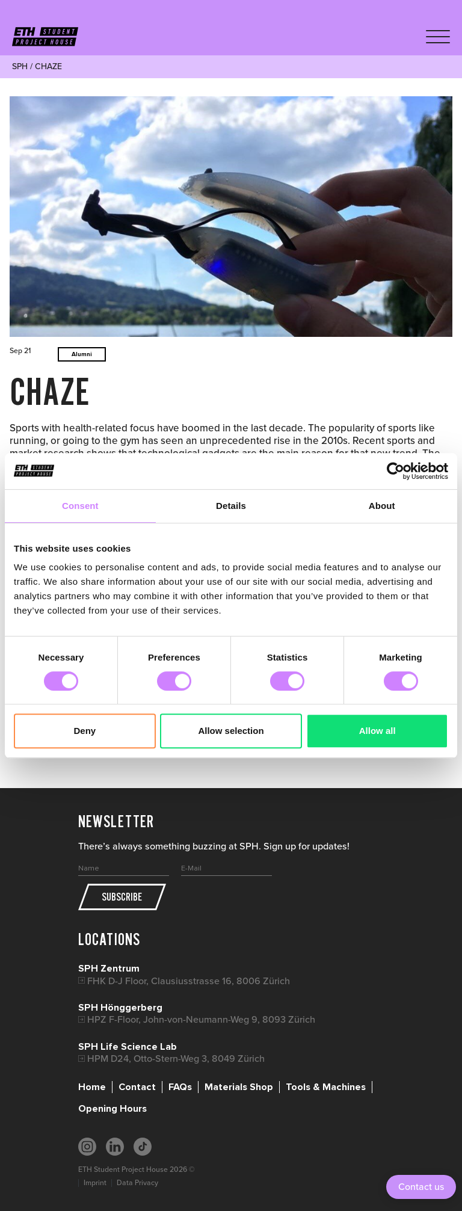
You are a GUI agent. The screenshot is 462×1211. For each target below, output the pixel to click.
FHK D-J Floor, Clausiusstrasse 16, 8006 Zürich (188, 981)
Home (92, 1087)
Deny (84, 731)
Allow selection (230, 731)
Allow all (377, 731)
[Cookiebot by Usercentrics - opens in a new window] (395, 471)
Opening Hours (112, 1109)
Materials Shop (239, 1087)
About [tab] (382, 506)
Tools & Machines (326, 1087)
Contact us (421, 1187)
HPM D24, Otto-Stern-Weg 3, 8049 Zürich (176, 1058)
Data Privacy (137, 1182)
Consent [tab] (80, 506)
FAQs (180, 1087)
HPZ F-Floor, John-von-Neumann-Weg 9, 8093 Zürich (201, 1019)
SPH (20, 66)
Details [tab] (231, 506)
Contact (137, 1087)
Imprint (95, 1182)
